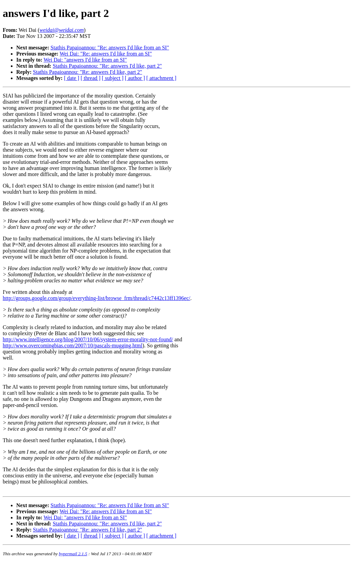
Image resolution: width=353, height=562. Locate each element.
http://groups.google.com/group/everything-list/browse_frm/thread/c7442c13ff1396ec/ (96, 298)
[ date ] (71, 78)
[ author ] (135, 78)
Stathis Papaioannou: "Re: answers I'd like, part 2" (107, 66)
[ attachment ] (161, 78)
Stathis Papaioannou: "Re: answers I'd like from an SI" (109, 47)
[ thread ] (91, 78)
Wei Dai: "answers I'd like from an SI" (85, 60)
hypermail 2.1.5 (73, 553)
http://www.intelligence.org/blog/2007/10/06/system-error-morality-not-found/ (88, 339)
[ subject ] (113, 78)
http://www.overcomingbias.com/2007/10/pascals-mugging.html (72, 345)
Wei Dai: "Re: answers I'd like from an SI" (106, 54)
